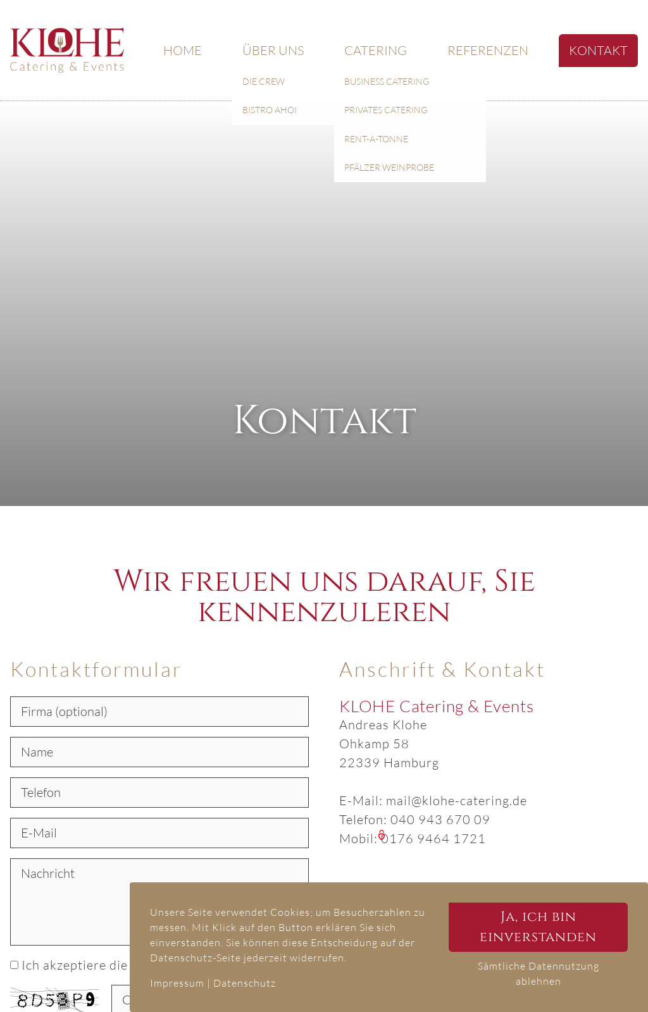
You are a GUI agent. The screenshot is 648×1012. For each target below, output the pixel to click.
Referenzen (487, 50)
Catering (375, 50)
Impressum (177, 983)
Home (182, 50)
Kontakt (598, 50)
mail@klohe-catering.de (456, 800)
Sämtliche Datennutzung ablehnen (538, 973)
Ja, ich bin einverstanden (538, 927)
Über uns (273, 50)
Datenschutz (244, 983)
